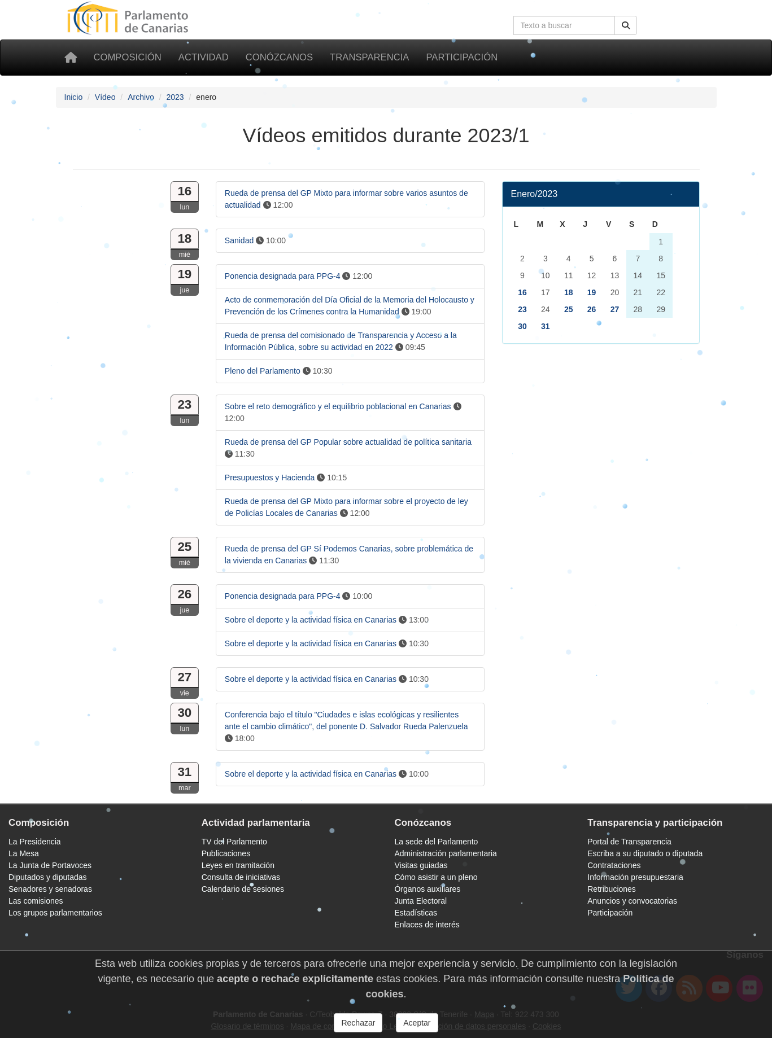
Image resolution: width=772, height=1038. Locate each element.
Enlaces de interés (427, 924)
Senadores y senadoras (50, 889)
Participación (462, 57)
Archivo (141, 97)
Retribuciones (611, 889)
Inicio (73, 97)
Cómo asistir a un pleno (436, 877)
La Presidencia (34, 841)
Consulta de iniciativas (241, 877)
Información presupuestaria (635, 877)
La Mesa (23, 853)
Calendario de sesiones (243, 889)
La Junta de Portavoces (49, 865)
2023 (175, 97)
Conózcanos (279, 57)
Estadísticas (416, 912)
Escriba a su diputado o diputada (645, 853)
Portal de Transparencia (629, 841)
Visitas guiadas (421, 865)
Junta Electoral (421, 900)
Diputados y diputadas (47, 877)
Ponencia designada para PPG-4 (283, 276)
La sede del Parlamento (436, 841)
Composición (128, 57)
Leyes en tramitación (238, 865)
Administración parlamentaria (446, 853)
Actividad (203, 57)
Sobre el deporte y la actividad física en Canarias (310, 619)
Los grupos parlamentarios (55, 912)
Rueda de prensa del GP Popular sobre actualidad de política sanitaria (348, 441)
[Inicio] (70, 57)
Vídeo (105, 97)
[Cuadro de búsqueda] (564, 25)
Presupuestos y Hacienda (270, 477)
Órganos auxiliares (428, 889)
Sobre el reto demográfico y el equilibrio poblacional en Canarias (338, 406)
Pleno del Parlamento (262, 370)
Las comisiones (35, 900)
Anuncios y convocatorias (632, 900)
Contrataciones (613, 865)
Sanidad (239, 240)
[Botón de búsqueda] (625, 25)
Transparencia (369, 57)
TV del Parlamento (234, 841)
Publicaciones (226, 853)
